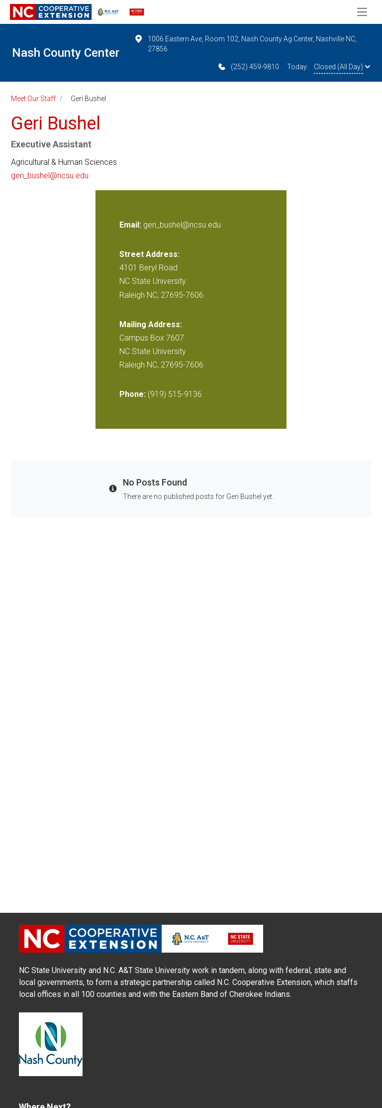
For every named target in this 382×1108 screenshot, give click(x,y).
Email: (131, 225)
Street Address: (149, 254)
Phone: (132, 394)
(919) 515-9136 (175, 394)
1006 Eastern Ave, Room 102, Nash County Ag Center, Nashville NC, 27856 (245, 43)
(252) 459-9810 (248, 67)
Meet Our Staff (33, 99)
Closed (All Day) (342, 67)
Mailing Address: (150, 324)
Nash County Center (65, 53)
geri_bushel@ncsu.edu (50, 175)
